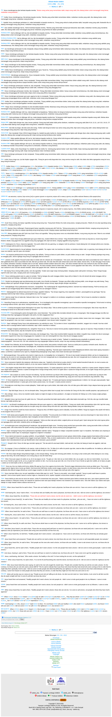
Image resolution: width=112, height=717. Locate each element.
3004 (45, 166)
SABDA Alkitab (40, 696)
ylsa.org (69, 709)
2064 (66, 168)
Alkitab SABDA (15, 626)
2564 (92, 168)
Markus (54, 6)
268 (24, 170)
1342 (106, 168)
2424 (17, 166)
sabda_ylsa (34, 693)
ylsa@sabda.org (56, 709)
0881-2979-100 (41, 709)
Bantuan (56, 665)
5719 (89, 200)
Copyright (56, 654)
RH (61, 635)
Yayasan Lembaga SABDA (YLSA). (49, 705)
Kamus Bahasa (56, 643)
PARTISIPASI (55, 700)
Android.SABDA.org (56, 658)
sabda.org (76, 709)
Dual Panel (55, 667)
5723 (96, 202)
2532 (30, 170)
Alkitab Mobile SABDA (56, 1)
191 (32, 166)
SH (58, 635)
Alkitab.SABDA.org (56, 656)
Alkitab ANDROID (56, 639)
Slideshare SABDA (71, 696)
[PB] (62, 4)
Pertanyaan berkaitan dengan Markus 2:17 (17, 617)
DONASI (63, 700)
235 (25, 168)
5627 (106, 204)
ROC (65, 635)
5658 (22, 205)
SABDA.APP (56, 660)
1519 (28, 600)
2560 (47, 168)
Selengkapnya (77, 693)
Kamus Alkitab (56, 641)
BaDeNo (56, 661)
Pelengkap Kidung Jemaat (56, 650)
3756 (93, 166)
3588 (75, 166)
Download (56, 638)
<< (50, 6)
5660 (38, 200)
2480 (84, 166)
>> (62, 6)
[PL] (59, 4)
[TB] (54, 4)
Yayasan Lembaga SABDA (50, 693)
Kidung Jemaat (56, 647)
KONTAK (48, 700)
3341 (40, 600)
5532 (106, 166)
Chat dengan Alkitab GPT (20, 623)
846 (60, 166)
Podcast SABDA (55, 696)
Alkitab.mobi (56, 653)
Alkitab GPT (17, 627)
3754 (35, 170)
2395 (13, 168)
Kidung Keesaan (56, 645)
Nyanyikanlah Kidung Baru (56, 649)
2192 (3, 168)
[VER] (50, 4)
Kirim (22, 619)
